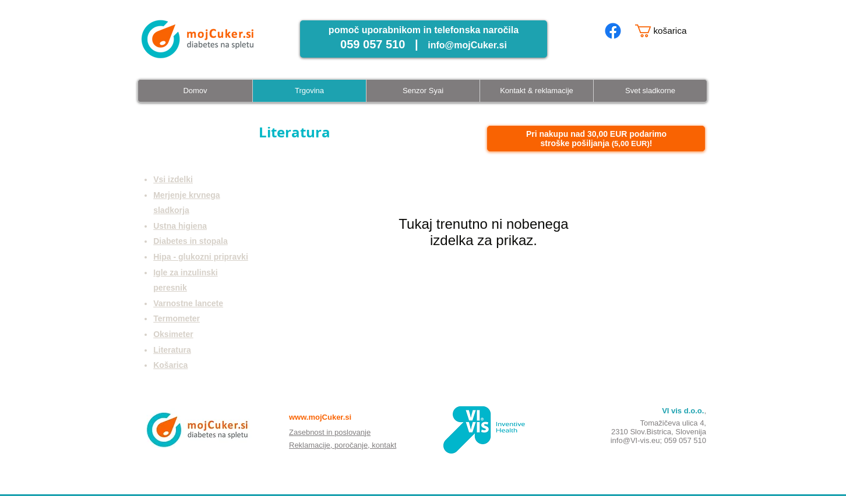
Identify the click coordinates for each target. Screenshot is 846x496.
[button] (667, 30)
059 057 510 (685, 440)
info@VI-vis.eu (635, 440)
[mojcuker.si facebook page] (612, 30)
